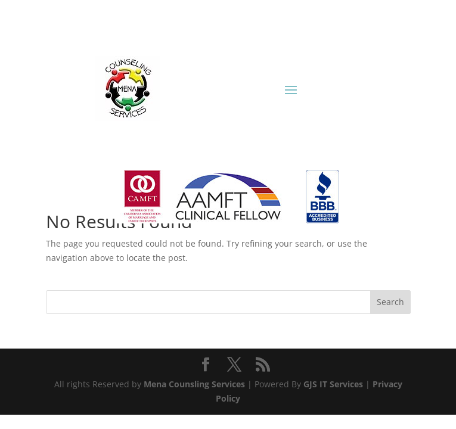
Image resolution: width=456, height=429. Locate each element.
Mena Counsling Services (194, 384)
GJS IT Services (333, 384)
